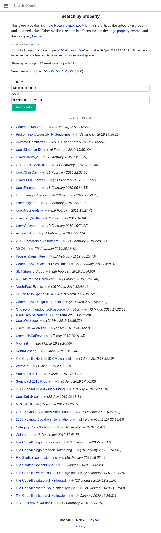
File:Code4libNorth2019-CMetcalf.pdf (43, 358)
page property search (124, 31)
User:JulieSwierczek (31, 328)
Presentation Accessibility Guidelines (43, 134)
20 (52, 71)
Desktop (94, 520)
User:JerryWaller (28, 218)
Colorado (23, 435)
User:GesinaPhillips (32, 315)
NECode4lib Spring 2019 (34, 294)
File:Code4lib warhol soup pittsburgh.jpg (46, 488)
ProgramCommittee (30, 256)
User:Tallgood (26, 203)
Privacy (80, 526)
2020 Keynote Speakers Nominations (43, 419)
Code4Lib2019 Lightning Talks (38, 302)
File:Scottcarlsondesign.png (36, 457)
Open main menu (6, 5)
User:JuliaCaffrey (29, 336)
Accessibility (25, 233)
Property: (18, 81)
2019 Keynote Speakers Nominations (43, 412)
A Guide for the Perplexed (35, 279)
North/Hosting (26, 351)
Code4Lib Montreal (30, 127)
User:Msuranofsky (29, 210)
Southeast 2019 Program (34, 381)
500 (79, 71)
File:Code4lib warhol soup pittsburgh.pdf (46, 473)
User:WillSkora (27, 320)
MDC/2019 (24, 404)
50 (58, 71)
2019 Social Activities (31, 165)
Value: (16, 94)
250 (72, 71)
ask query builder (29, 36)
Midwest (22, 343)
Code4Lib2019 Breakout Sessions (41, 264)
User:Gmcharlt (27, 226)
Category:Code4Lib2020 (34, 427)
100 (64, 71)
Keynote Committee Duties (36, 142)
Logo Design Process (32, 195)
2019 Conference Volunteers (37, 241)
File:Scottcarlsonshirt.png (35, 465)
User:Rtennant (27, 188)
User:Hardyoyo (27, 157)
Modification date (72, 50)
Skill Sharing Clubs (30, 271)
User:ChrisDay (27, 172)
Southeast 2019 (27, 374)
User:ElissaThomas (30, 180)
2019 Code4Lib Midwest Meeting (40, 389)
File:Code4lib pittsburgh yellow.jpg (41, 495)
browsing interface (67, 25)
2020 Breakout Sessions (34, 503)
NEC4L (21, 248)
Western (22, 366)
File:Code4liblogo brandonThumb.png (44, 450)
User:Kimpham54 (29, 149)
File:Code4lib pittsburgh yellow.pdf (41, 480)
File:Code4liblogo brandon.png (39, 442)
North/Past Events (29, 286)
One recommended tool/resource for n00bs (48, 309)
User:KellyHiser (27, 396)
